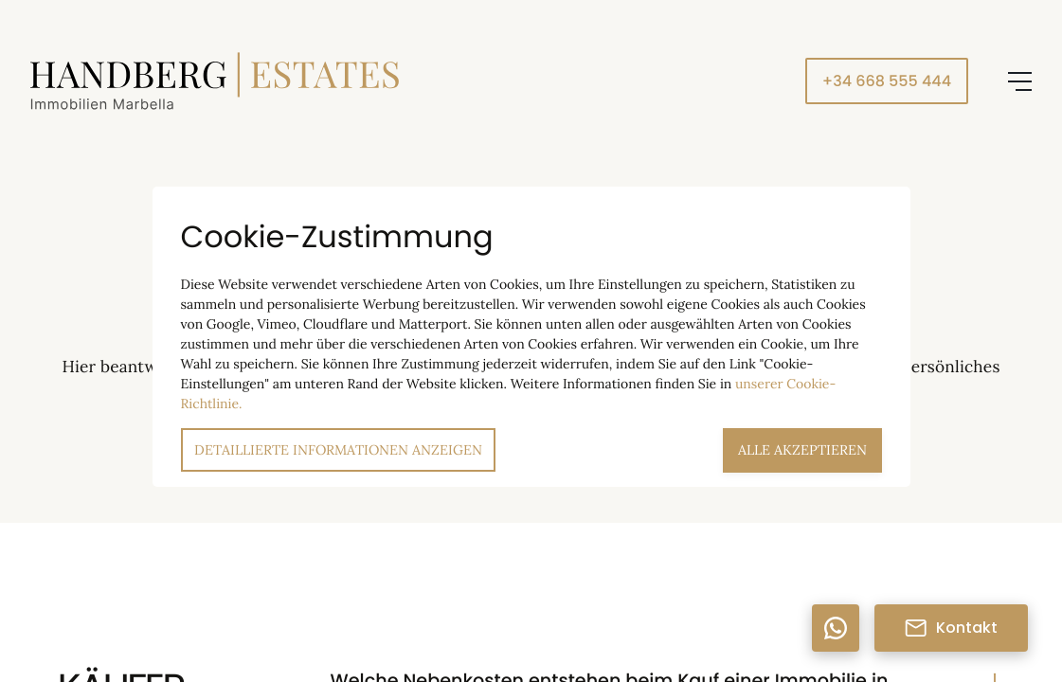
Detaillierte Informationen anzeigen (338, 449)
